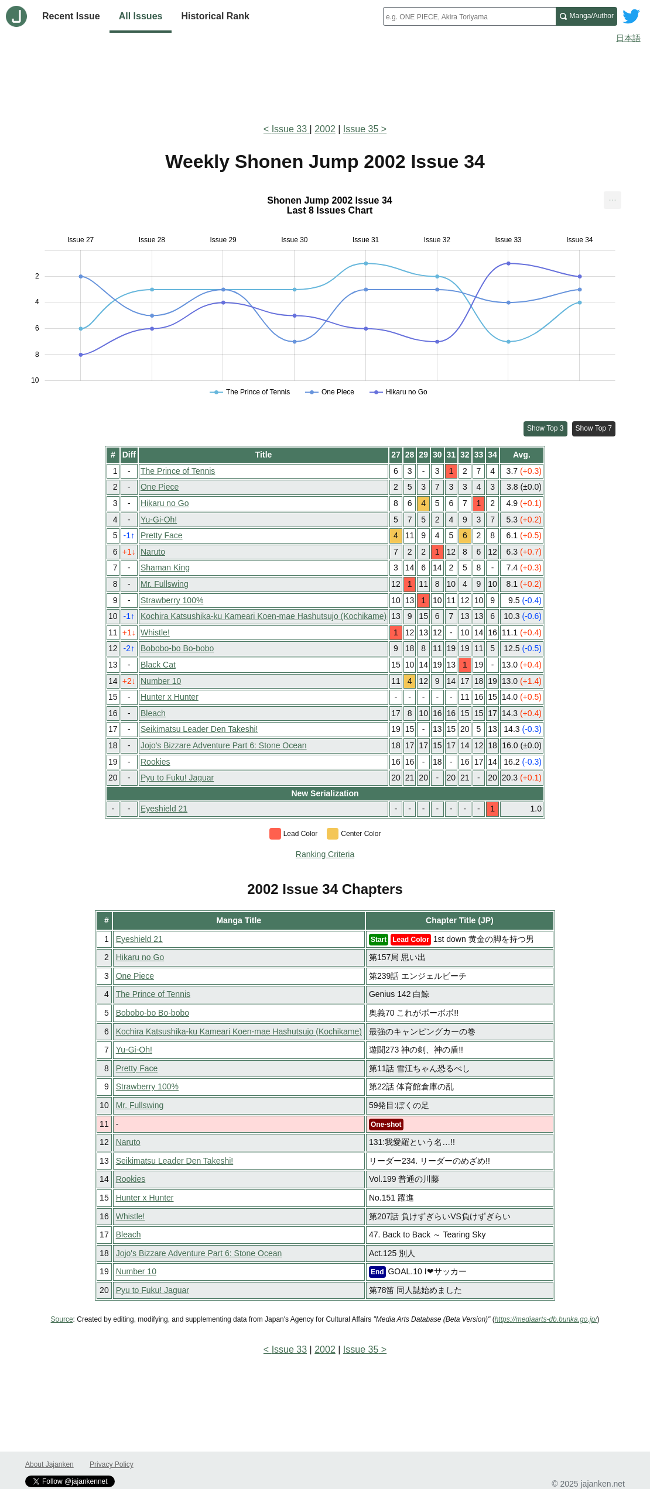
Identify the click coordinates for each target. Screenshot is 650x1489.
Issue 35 (360, 129)
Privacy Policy (112, 1464)
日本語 (628, 38)
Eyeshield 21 (164, 808)
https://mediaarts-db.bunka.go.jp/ (546, 1319)
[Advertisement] (325, 80)
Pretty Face (162, 535)
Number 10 (161, 681)
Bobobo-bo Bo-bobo (177, 648)
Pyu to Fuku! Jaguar (177, 777)
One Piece (160, 486)
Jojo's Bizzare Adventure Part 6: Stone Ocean (224, 745)
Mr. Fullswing (165, 584)
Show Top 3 (545, 428)
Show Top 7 (594, 428)
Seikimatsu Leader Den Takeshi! (199, 729)
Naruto (153, 551)
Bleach (153, 713)
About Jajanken (49, 1464)
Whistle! (155, 632)
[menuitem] (612, 200)
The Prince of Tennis (178, 471)
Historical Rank (215, 16)
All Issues (141, 16)
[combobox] (469, 16)
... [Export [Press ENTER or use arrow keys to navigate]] (612, 197)
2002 (325, 129)
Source (62, 1319)
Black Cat (158, 664)
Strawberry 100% (172, 600)
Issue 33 (291, 129)
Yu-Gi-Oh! (159, 519)
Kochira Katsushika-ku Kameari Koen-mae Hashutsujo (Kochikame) (263, 616)
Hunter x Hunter (170, 696)
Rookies (155, 761)
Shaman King (165, 567)
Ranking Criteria (325, 854)
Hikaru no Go (165, 503)
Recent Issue (71, 16)
